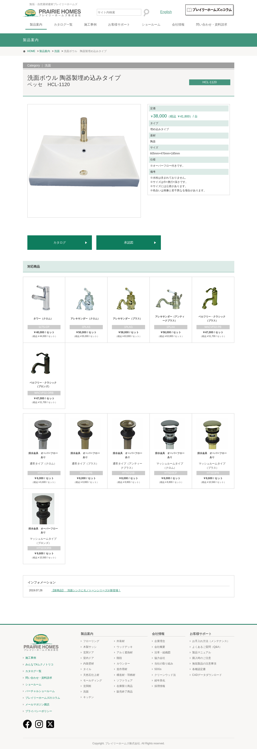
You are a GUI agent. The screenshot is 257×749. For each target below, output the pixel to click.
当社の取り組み (163, 663)
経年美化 (159, 680)
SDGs (158, 669)
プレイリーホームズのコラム (42, 697)
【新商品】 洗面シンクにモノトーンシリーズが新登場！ (86, 590)
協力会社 (159, 658)
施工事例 (90, 24)
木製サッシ (90, 646)
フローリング (91, 641)
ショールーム (151, 24)
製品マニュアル (201, 652)
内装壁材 (88, 663)
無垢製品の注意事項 (204, 663)
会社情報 (178, 24)
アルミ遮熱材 (125, 652)
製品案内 (36, 24)
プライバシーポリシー (38, 711)
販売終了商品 (125, 691)
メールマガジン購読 (37, 704)
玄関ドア (88, 652)
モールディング (92, 680)
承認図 (128, 242)
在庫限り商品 (125, 686)
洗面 (86, 691)
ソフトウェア (125, 680)
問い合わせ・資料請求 (211, 24)
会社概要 (159, 646)
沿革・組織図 (162, 652)
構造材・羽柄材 (126, 674)
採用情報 (159, 686)
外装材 (121, 641)
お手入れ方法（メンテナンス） (211, 641)
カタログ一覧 (63, 24)
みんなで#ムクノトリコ (39, 664)
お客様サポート (119, 24)
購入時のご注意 (201, 658)
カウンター (123, 663)
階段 (119, 658)
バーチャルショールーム (40, 691)
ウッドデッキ (125, 646)
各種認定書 (199, 669)
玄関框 (87, 686)
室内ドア (88, 658)
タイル (87, 669)
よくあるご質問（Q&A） (207, 646)
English (166, 12)
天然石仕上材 (91, 674)
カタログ (59, 242)
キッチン (88, 697)
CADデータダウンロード (207, 674)
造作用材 (122, 669)
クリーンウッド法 (165, 674)
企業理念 (159, 641)
